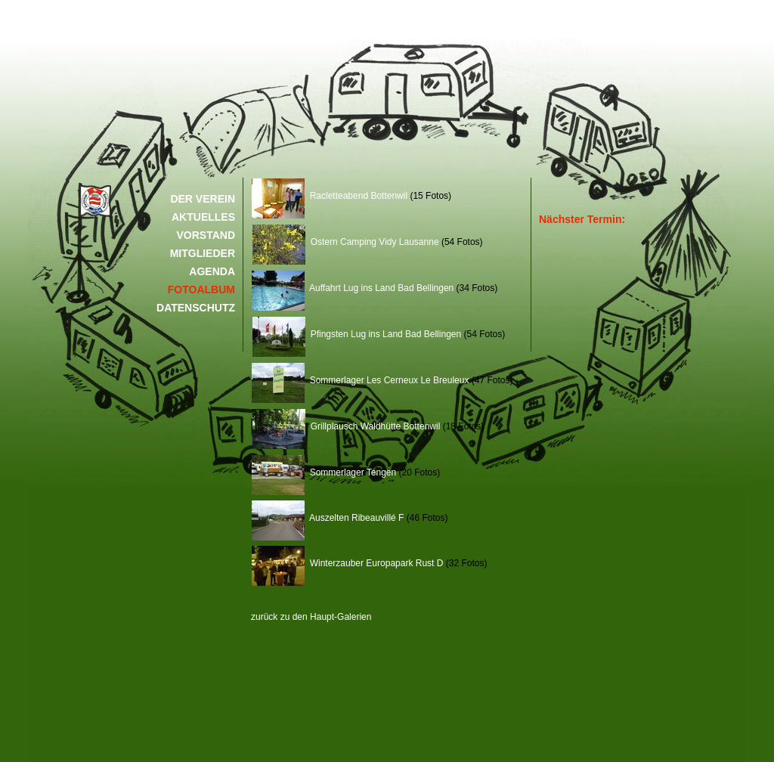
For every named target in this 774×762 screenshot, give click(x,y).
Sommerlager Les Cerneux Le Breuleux (360, 380)
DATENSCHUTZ (195, 308)
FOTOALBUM (201, 289)
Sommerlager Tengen (324, 472)
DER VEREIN (202, 199)
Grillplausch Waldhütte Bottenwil (346, 426)
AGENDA (212, 271)
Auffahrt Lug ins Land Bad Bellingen (353, 288)
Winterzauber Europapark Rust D (347, 563)
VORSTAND (205, 235)
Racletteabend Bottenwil (329, 195)
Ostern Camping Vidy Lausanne (345, 242)
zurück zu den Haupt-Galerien (311, 617)
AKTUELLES (203, 217)
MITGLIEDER (202, 253)
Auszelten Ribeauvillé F (328, 518)
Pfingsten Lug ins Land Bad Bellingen (356, 334)
